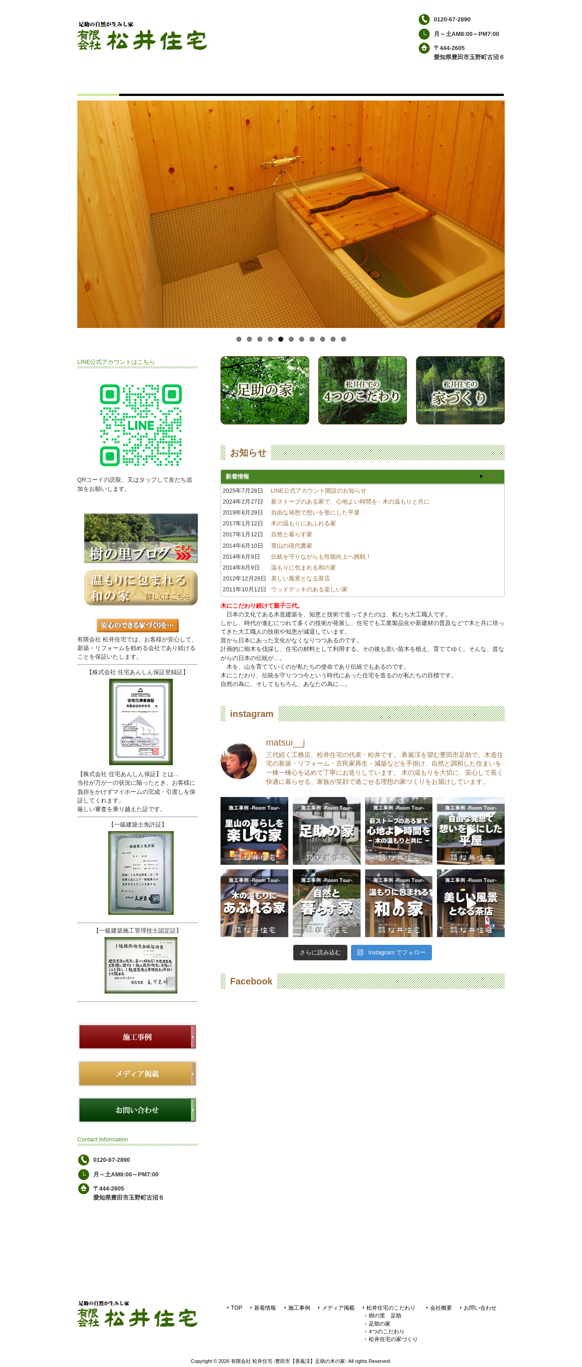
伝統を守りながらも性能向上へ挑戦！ (321, 556)
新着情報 (265, 1308)
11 (343, 339)
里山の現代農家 (291, 545)
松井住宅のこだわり (391, 1308)
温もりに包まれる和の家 (303, 567)
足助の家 (380, 1324)
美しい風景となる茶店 (300, 578)
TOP (236, 1308)
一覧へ (491, 476)
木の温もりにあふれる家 (303, 523)
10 (333, 339)
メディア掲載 (338, 1308)
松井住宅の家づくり (393, 1339)
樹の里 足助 (385, 1315)
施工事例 (299, 1308)
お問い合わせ (480, 1308)
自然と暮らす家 (291, 534)
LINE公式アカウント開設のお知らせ (318, 490)
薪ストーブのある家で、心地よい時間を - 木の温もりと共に (350, 501)
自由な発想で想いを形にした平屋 (315, 512)
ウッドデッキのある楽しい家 (309, 589)
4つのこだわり (386, 1331)
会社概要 (441, 1308)
